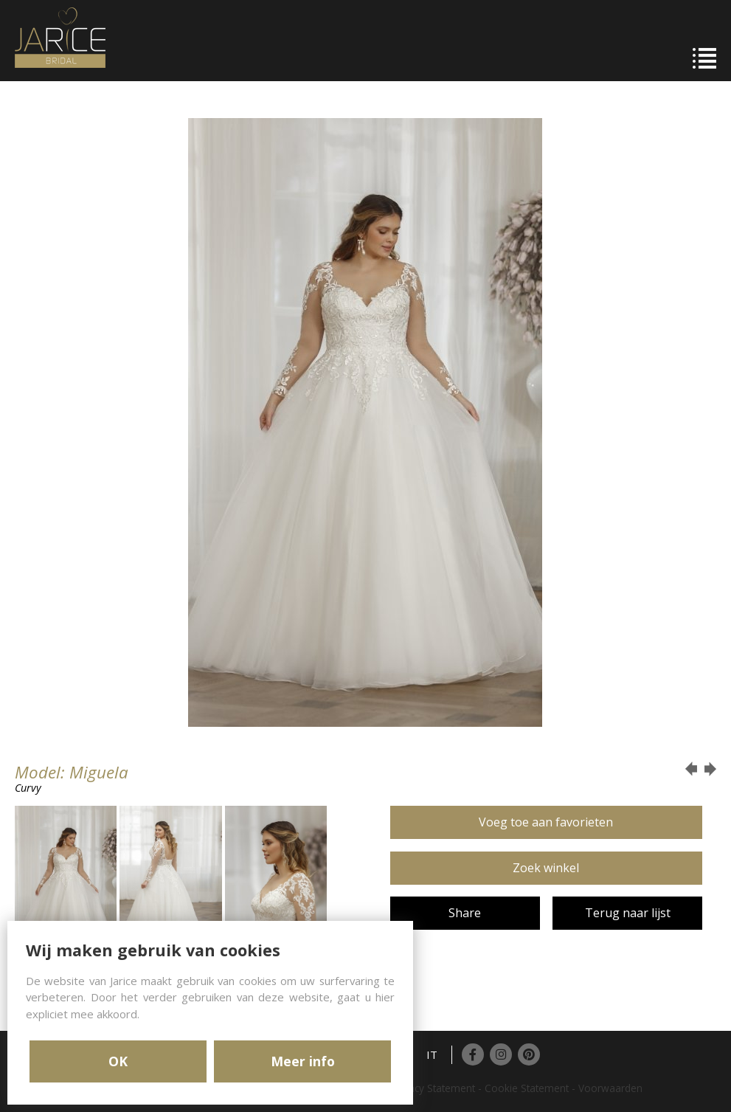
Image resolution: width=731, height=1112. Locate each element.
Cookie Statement (527, 1088)
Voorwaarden (610, 1088)
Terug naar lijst (628, 913)
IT (431, 1054)
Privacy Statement (433, 1088)
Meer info (303, 1061)
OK (118, 1061)
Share (464, 913)
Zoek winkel (546, 868)
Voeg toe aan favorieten (546, 822)
